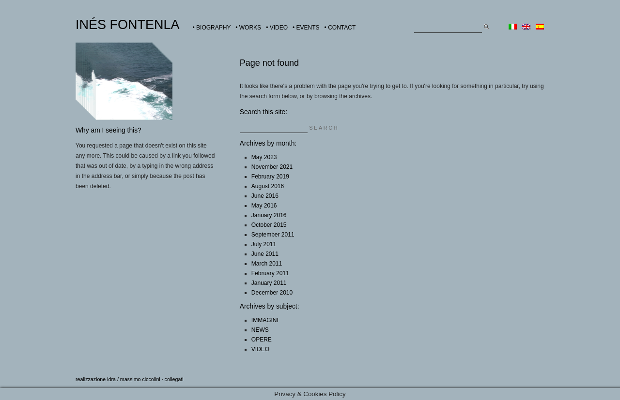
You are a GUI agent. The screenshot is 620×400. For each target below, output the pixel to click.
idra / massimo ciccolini (133, 379)
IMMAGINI (265, 320)
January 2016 (269, 215)
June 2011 (265, 254)
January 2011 (269, 283)
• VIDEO (277, 27)
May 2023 (264, 157)
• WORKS (248, 27)
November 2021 (272, 166)
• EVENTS (306, 27)
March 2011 (266, 263)
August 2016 (267, 186)
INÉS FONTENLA (128, 24)
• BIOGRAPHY (212, 27)
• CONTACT (340, 27)
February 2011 (270, 273)
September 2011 (272, 234)
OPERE (261, 339)
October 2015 (269, 225)
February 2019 (270, 176)
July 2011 (263, 244)
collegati (174, 379)
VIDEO (260, 349)
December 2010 (272, 292)
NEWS (260, 329)
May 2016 (264, 205)
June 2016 (265, 196)
